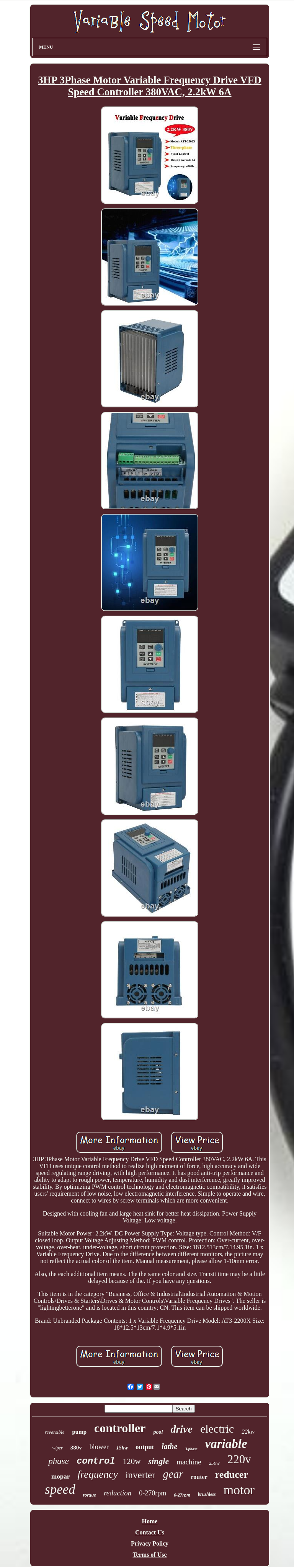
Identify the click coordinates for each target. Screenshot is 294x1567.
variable (226, 1444)
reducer (231, 1474)
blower (99, 1447)
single (158, 1461)
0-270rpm (152, 1493)
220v (239, 1459)
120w (132, 1461)
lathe (169, 1446)
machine (188, 1462)
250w (214, 1463)
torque (89, 1495)
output (145, 1447)
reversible (55, 1432)
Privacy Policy (149, 1543)
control (96, 1461)
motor (239, 1490)
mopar (60, 1476)
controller (119, 1428)
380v (76, 1447)
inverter (140, 1475)
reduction (117, 1493)
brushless (207, 1494)
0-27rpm (182, 1495)
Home (150, 1521)
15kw (122, 1448)
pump (79, 1432)
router (199, 1477)
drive (181, 1429)
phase (58, 1461)
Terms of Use (149, 1554)
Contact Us (149, 1532)
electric (217, 1428)
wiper (57, 1448)
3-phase (191, 1449)
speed (60, 1489)
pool (158, 1432)
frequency (97, 1474)
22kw (248, 1431)
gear (173, 1474)
